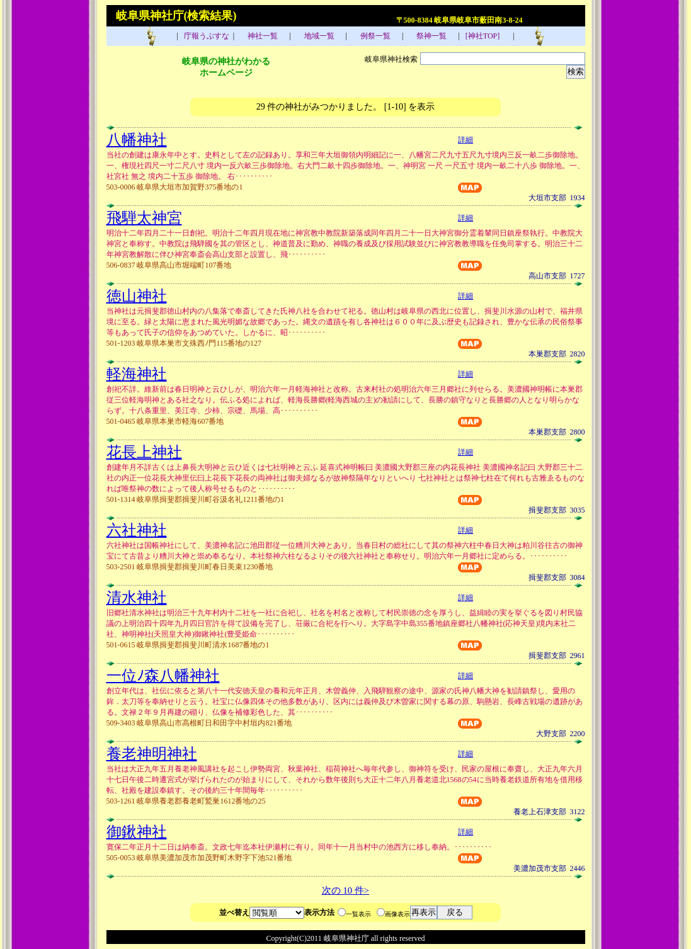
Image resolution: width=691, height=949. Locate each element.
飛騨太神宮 (144, 218)
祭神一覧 (430, 35)
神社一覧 (261, 35)
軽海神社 (136, 374)
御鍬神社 (136, 832)
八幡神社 (136, 140)
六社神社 (136, 530)
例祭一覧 (374, 35)
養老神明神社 (151, 754)
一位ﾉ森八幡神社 (163, 676)
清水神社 (136, 597)
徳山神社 (136, 296)
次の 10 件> (345, 890)
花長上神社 (144, 452)
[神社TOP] (486, 35)
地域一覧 (318, 35)
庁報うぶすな (205, 35)
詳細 (465, 139)
